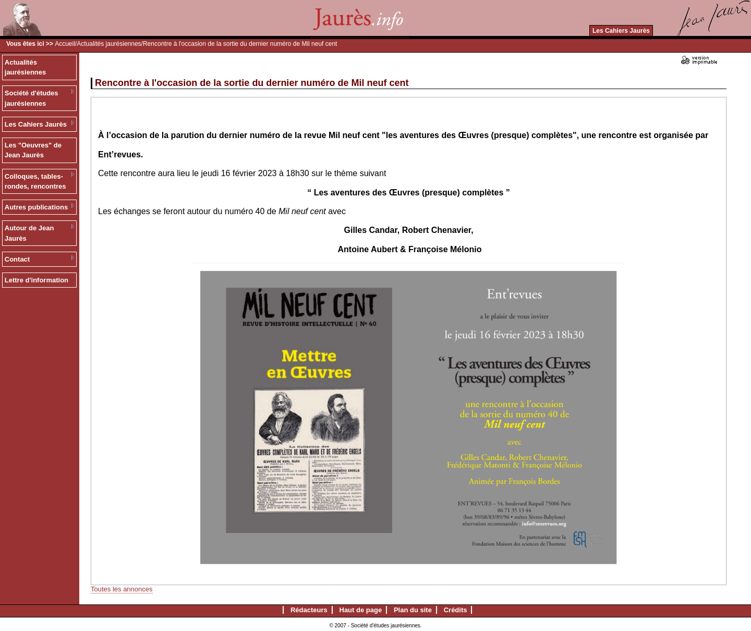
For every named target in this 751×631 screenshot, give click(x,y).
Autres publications (36, 207)
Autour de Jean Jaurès (29, 233)
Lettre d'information (36, 280)
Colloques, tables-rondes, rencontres (35, 181)
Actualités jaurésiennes (109, 43)
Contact (17, 259)
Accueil (65, 43)
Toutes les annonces (122, 589)
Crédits (455, 610)
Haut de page (361, 610)
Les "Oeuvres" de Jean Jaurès (33, 150)
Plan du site (413, 610)
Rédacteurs (309, 610)
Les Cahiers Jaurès (621, 30)
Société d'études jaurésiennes (31, 98)
